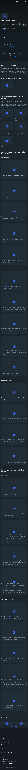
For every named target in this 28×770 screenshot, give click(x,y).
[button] (11, 726)
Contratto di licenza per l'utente (7, 763)
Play (2, 733)
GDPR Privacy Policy (5, 759)
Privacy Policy (3, 757)
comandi (2, 744)
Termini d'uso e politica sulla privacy (8, 752)
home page (9, 709)
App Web (7, 286)
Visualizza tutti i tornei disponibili (12, 56)
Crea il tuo (3, 29)
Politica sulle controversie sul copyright (8, 761)
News (2, 746)
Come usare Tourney (5, 742)
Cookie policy (3, 754)
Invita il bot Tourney (8, 493)
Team (2, 736)
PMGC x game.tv (4, 748)
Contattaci (3, 738)
